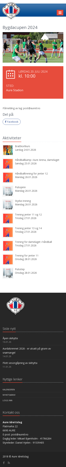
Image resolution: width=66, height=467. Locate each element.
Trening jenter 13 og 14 (28, 228)
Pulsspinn (20, 187)
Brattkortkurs (22, 146)
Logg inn (7, 400)
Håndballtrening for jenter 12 (31, 173)
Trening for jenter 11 (27, 255)
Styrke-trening (23, 201)
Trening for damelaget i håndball (33, 242)
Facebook (11, 121)
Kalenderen (9, 389)
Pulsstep (20, 269)
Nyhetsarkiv (9, 395)
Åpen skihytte (10, 338)
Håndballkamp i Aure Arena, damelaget (37, 160)
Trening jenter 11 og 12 (28, 214)
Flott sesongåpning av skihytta (20, 363)
